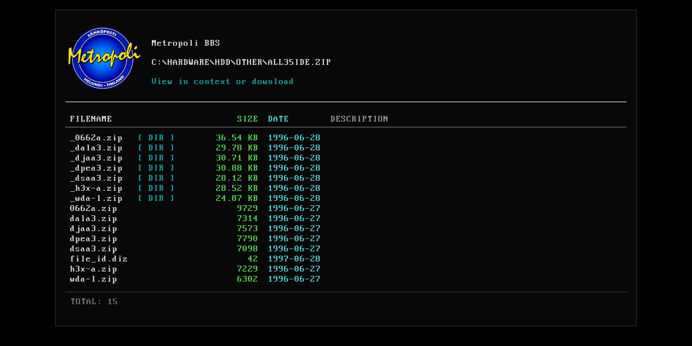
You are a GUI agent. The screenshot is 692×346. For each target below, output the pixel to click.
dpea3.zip (94, 239)
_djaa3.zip (96, 158)
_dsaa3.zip (96, 178)
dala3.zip (94, 218)
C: (157, 62)
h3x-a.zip (94, 269)
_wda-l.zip (96, 198)
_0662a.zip (96, 138)
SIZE (248, 119)
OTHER (249, 62)
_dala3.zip (96, 148)
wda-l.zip (94, 279)
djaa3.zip (94, 229)
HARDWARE (189, 62)
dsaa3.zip (94, 249)
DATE (278, 119)
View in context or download (223, 81)
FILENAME (91, 119)
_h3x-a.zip (96, 188)
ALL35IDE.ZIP (300, 62)
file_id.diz (99, 259)
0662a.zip (94, 208)
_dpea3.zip (96, 168)
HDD (223, 62)
